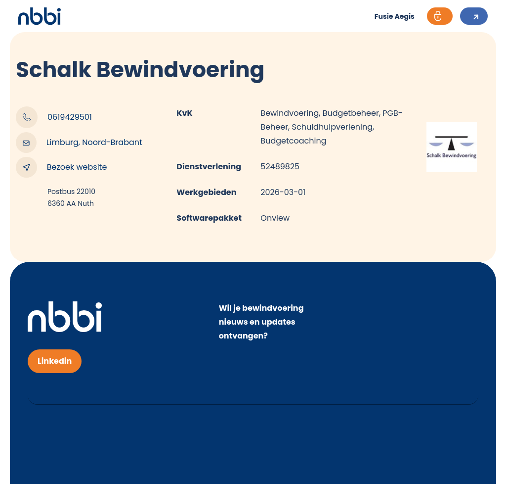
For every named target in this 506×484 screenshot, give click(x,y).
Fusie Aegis (395, 16)
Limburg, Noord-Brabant (79, 142)
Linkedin (55, 361)
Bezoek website (61, 167)
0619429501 (54, 117)
